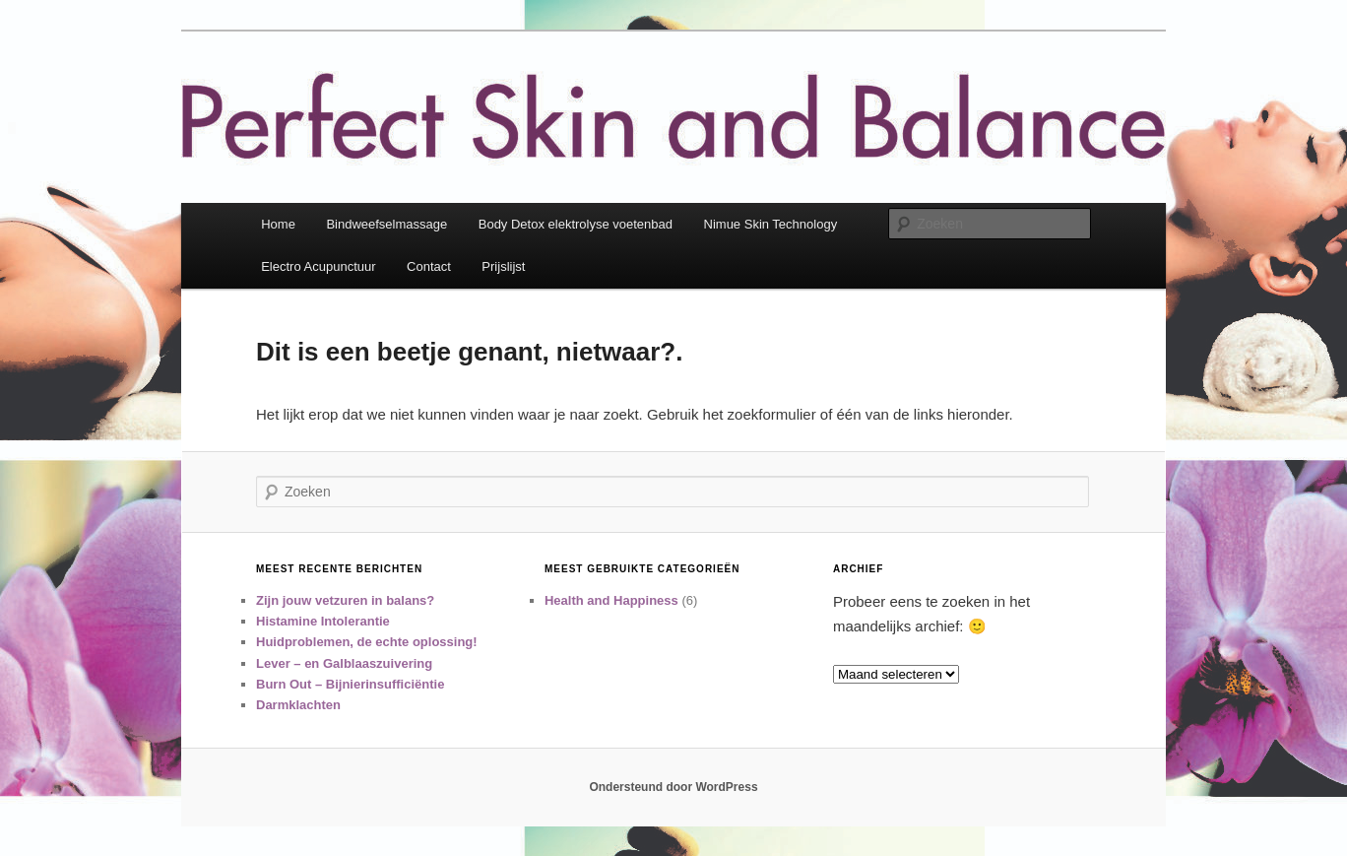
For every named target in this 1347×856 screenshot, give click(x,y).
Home (278, 224)
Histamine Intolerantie (323, 621)
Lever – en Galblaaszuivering (344, 663)
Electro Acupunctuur (318, 266)
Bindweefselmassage (386, 224)
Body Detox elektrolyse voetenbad (576, 224)
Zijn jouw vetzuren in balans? (345, 600)
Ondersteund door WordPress (673, 787)
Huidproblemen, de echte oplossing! (367, 641)
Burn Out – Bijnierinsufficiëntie (350, 684)
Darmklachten (298, 704)
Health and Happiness (611, 600)
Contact (429, 266)
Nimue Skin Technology (771, 224)
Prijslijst (503, 266)
